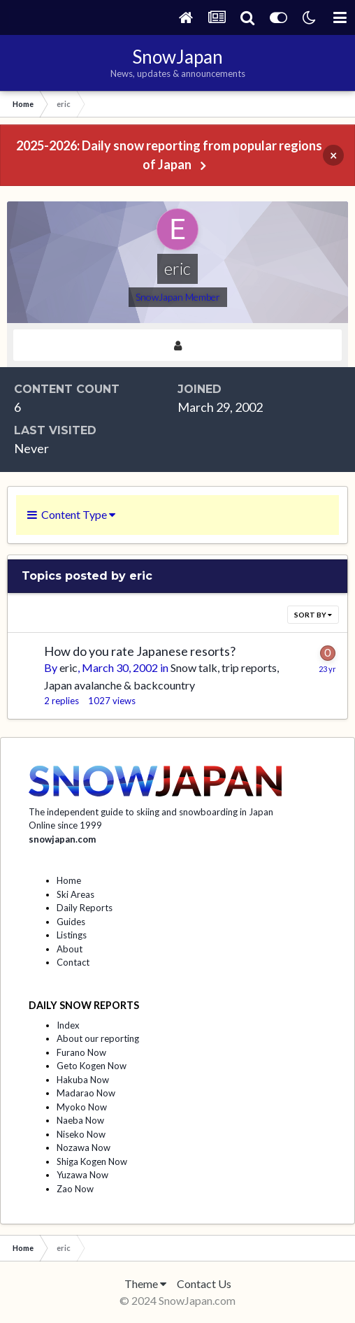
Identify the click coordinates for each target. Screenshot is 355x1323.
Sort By (313, 614)
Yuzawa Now (82, 1174)
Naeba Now (80, 1120)
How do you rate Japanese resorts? (140, 651)
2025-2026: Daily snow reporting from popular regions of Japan (169, 155)
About (69, 948)
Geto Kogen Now (91, 1065)
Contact (73, 962)
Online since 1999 (65, 825)
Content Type (71, 514)
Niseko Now (81, 1134)
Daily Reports (85, 907)
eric (68, 667)
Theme (145, 1283)
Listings (72, 935)
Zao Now (75, 1188)
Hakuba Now (83, 1079)
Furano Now (81, 1052)
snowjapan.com (62, 839)
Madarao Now (86, 1093)
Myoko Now (82, 1107)
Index (68, 1025)
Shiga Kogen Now (92, 1161)
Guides (71, 921)
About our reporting (98, 1038)
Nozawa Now (83, 1147)
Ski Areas (75, 894)
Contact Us (204, 1283)
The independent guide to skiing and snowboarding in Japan (151, 811)
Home (69, 880)
